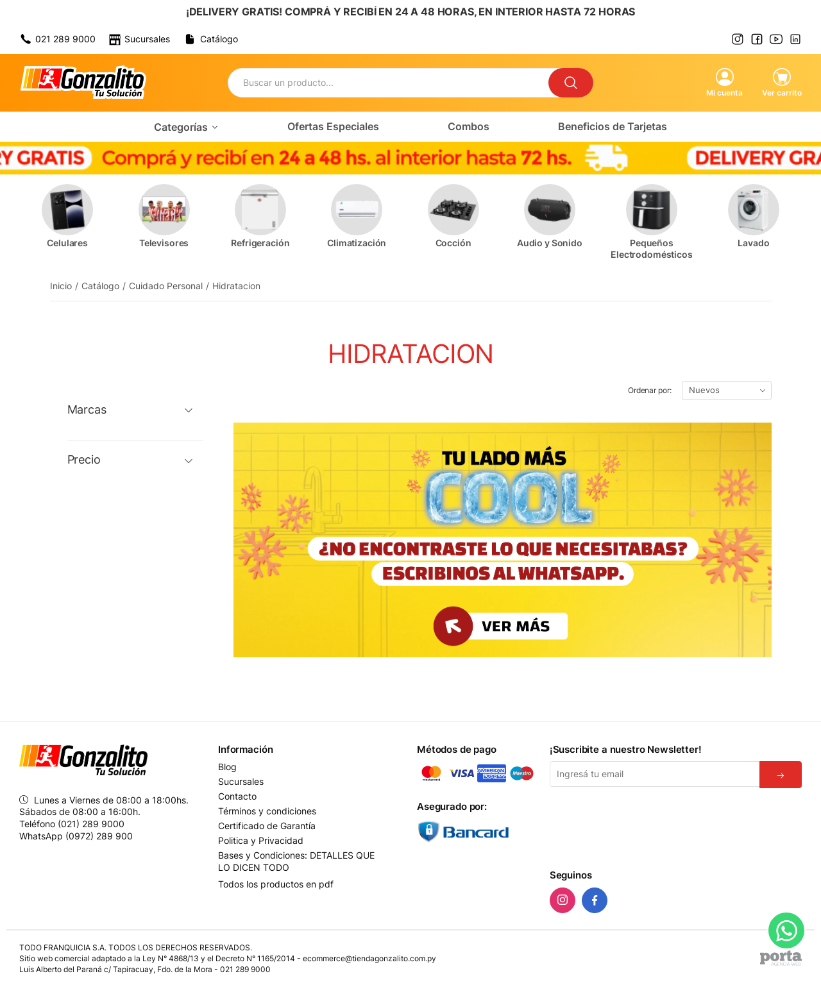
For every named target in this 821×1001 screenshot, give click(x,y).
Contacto (237, 796)
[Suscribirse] (780, 774)
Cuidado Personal (166, 285)
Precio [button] (84, 459)
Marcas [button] (86, 409)
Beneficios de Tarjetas (612, 126)
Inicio (61, 285)
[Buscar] (570, 82)
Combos (468, 126)
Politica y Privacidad (260, 841)
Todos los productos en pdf (276, 884)
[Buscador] (388, 83)
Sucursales (241, 782)
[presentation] (647, 826)
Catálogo (100, 285)
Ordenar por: (650, 390)
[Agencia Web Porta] (781, 958)
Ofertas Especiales (333, 126)
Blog (227, 767)
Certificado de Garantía (267, 826)
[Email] (655, 774)
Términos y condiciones (267, 811)
